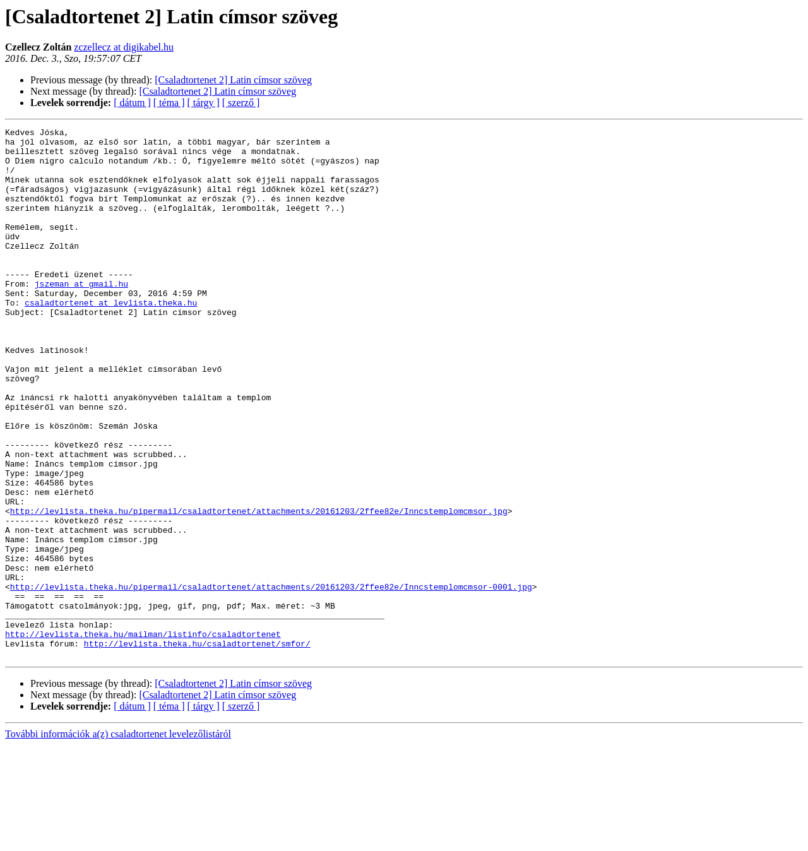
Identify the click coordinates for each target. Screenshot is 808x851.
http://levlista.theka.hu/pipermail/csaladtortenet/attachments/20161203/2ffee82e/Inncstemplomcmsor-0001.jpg (271, 679)
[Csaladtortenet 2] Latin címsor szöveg (233, 79)
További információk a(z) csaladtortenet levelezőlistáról (118, 840)
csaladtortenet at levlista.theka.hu (111, 338)
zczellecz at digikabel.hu (124, 47)
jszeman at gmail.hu (81, 315)
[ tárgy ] (203, 102)
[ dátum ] (132, 102)
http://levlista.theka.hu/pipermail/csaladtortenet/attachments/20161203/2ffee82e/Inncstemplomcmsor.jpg (259, 588)
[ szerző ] (241, 102)
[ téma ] (169, 102)
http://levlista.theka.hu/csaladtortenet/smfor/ (197, 747)
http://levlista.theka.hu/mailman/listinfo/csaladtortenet (143, 736)
